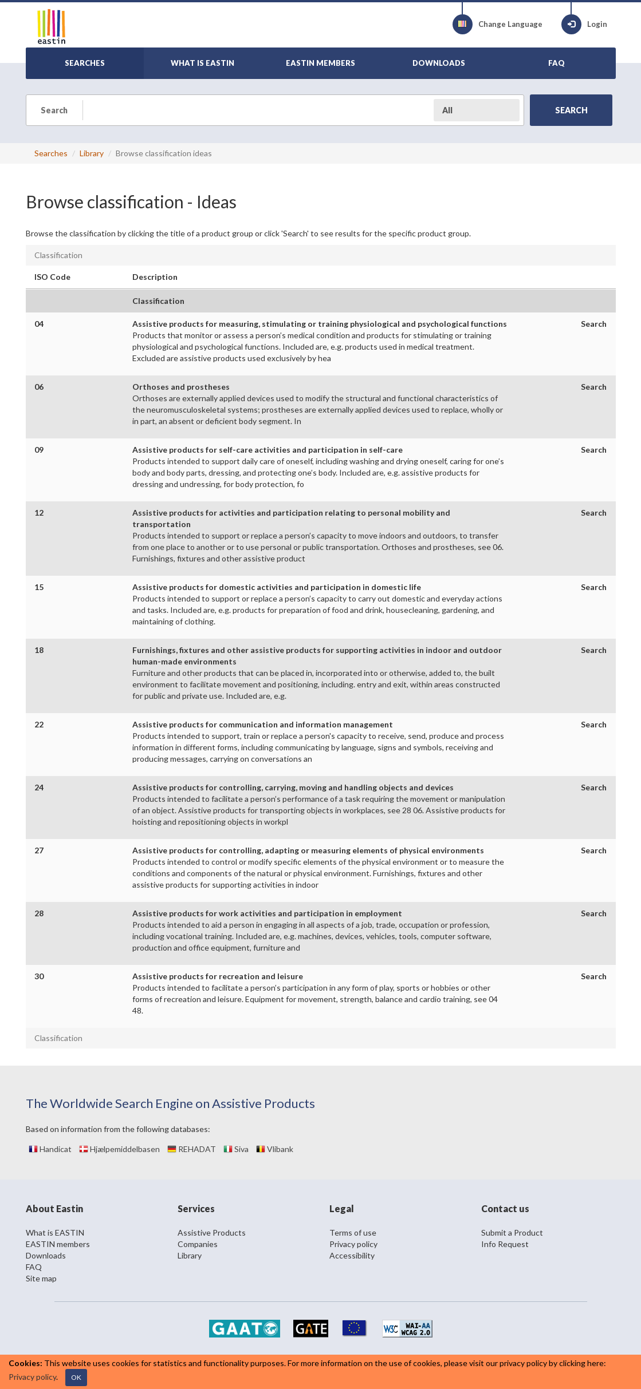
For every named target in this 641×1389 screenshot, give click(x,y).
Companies (198, 1244)
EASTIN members (58, 1244)
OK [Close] (76, 1377)
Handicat (50, 1149)
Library (92, 153)
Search (594, 324)
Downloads (46, 1255)
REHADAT (191, 1149)
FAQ (34, 1267)
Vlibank (274, 1149)
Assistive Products (212, 1232)
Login (584, 24)
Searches (51, 153)
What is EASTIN (55, 1232)
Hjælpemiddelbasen (119, 1149)
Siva (236, 1149)
